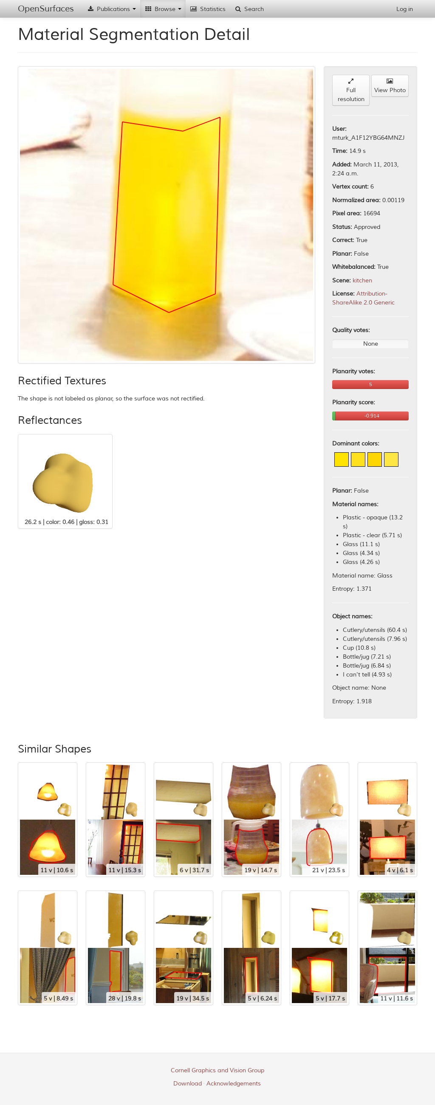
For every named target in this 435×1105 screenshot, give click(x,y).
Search (249, 9)
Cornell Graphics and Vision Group (217, 1070)
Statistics (208, 9)
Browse (162, 9)
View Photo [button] (390, 86)
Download (187, 1083)
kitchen (362, 280)
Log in (404, 9)
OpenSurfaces (46, 8)
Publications (111, 9)
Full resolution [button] (351, 90)
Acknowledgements (233, 1083)
